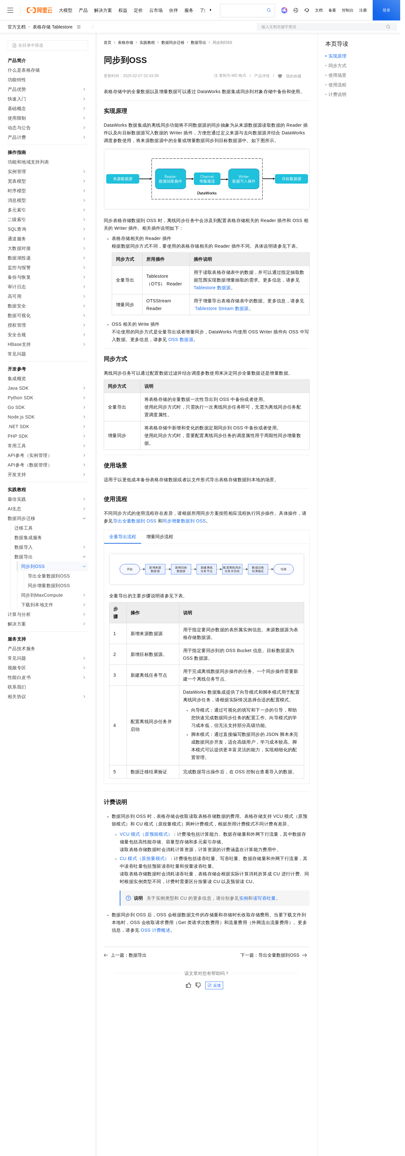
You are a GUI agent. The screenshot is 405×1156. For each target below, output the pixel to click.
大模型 (65, 10)
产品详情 (262, 76)
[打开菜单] (10, 10)
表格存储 (125, 42)
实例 (243, 898)
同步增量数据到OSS (184, 520)
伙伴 (173, 10)
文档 (319, 10)
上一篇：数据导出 (125, 955)
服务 (188, 10)
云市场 (156, 10)
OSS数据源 (180, 339)
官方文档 (17, 26)
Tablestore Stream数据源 (222, 308)
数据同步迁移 (172, 42)
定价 (138, 10)
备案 (332, 10)
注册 (363, 10)
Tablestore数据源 (212, 287)
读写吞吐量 (264, 898)
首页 (107, 42)
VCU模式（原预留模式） (146, 834)
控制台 (347, 10)
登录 (386, 10)
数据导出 (198, 42)
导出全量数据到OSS (135, 520)
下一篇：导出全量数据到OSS (273, 955)
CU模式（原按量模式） (144, 858)
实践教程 (147, 42)
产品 (83, 10)
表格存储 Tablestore (52, 26)
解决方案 (103, 10)
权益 (122, 10)
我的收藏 (293, 76)
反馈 (214, 985)
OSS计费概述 (156, 930)
